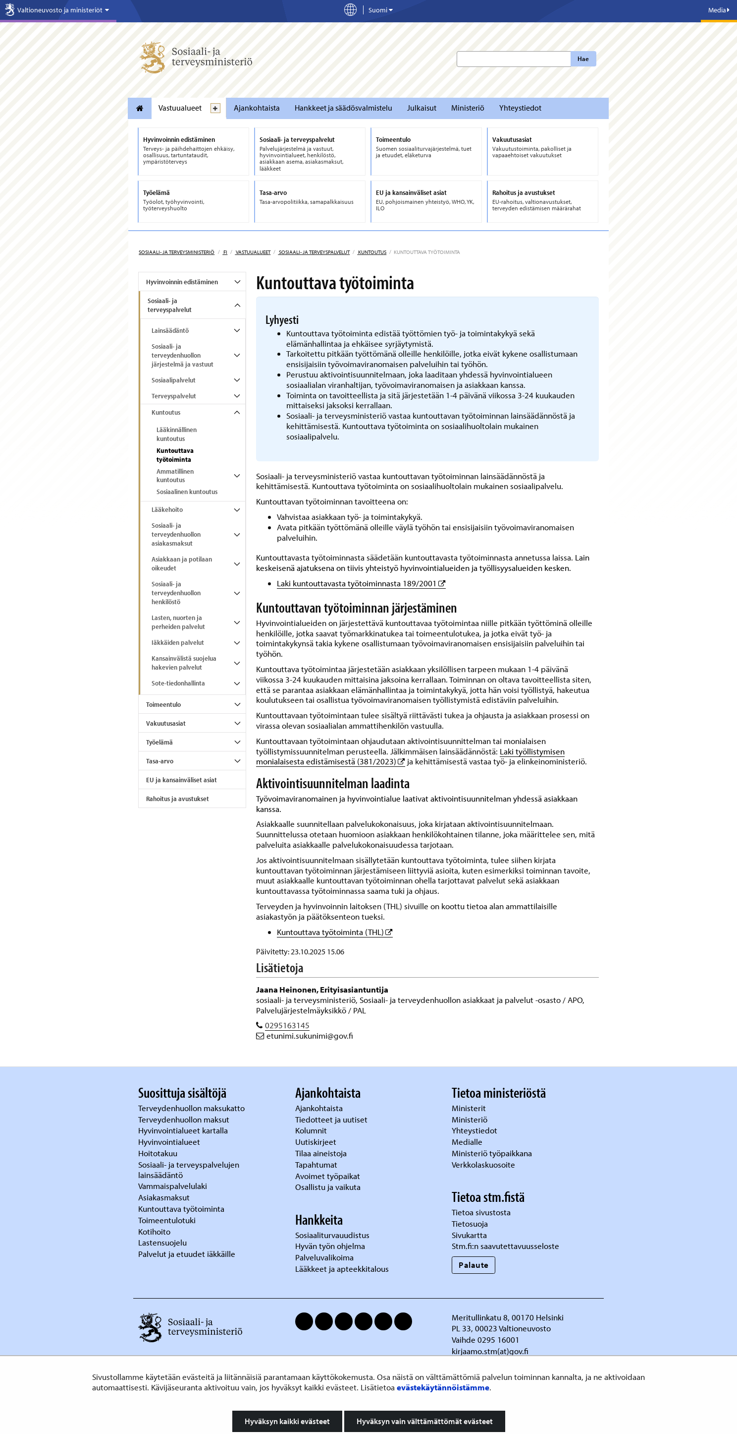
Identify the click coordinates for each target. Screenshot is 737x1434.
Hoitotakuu (158, 1153)
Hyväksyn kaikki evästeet (287, 1421)
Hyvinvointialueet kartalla (184, 1130)
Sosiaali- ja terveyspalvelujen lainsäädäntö (188, 1169)
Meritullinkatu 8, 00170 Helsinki (508, 1317)
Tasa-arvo (159, 760)
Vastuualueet (180, 108)
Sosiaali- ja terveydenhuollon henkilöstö (176, 592)
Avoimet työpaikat (327, 1176)
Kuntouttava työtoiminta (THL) (335, 932)
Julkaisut (421, 108)
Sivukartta (469, 1235)
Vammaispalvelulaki (173, 1186)
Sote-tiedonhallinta (178, 683)
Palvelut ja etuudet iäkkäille (186, 1253)
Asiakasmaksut (164, 1197)
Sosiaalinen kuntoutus (187, 491)
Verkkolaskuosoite (484, 1164)
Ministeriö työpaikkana (493, 1153)
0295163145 (287, 1025)
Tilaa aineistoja (321, 1153)
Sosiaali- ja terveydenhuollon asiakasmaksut (176, 534)
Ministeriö (467, 108)
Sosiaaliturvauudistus (332, 1235)
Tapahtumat (316, 1164)
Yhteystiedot (520, 108)
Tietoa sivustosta (481, 1212)
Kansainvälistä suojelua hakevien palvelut (184, 663)
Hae (583, 58)
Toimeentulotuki (168, 1220)
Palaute (474, 1264)
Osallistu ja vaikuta (328, 1187)
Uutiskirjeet (316, 1141)
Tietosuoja (470, 1223)
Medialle (468, 1141)
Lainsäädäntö (170, 330)
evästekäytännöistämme (443, 1387)
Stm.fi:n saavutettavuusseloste (505, 1246)
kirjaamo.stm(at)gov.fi (490, 1351)
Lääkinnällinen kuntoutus (177, 434)
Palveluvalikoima (324, 1257)
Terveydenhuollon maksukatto (192, 1108)
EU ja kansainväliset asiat (181, 779)
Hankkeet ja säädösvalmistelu (343, 108)
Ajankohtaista (257, 108)
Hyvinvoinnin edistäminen (182, 281)
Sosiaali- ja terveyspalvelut (314, 252)
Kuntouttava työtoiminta (175, 455)
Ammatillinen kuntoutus (175, 476)
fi (224, 252)
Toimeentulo (163, 704)
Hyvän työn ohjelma (330, 1246)
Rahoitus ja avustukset (177, 798)
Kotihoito (154, 1231)
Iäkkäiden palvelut (178, 642)
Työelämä (159, 742)
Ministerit (470, 1108)
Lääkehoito (167, 509)
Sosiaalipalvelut (174, 379)
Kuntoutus (371, 252)
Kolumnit (312, 1130)
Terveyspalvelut (174, 395)
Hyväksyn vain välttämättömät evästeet (425, 1421)
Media (719, 9)
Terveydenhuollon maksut (184, 1119)
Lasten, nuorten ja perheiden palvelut (178, 622)
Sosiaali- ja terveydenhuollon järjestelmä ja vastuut (182, 355)
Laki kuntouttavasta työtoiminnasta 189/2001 (361, 583)
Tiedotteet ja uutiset (332, 1119)
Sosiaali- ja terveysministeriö (176, 252)
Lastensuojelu (163, 1242)
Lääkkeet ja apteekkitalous (342, 1268)
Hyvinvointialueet (170, 1141)
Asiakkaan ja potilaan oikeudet (182, 563)
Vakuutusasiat (166, 723)
